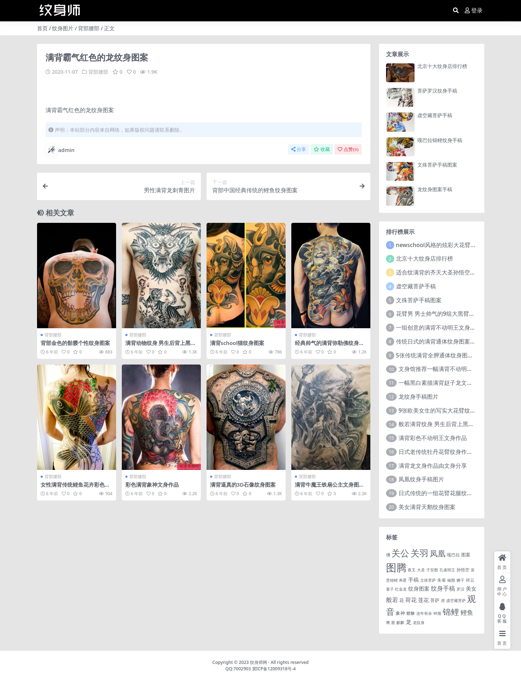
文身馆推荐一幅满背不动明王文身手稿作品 (452, 369)
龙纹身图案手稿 (434, 189)
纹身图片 (62, 28)
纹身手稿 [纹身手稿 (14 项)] (443, 588)
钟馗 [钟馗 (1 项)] (437, 613)
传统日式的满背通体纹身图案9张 (437, 341)
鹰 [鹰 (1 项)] (388, 622)
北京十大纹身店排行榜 (442, 66)
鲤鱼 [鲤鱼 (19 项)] (466, 612)
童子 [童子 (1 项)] (390, 589)
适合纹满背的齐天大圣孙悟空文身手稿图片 (450, 272)
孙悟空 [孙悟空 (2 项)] (463, 569)
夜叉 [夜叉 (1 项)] (412, 569)
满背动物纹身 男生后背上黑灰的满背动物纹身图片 (160, 345)
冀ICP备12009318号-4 (274, 669)
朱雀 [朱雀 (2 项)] (441, 580)
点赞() (348, 149)
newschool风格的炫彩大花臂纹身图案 (444, 245)
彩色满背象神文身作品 (152, 484)
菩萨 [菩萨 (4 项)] (434, 600)
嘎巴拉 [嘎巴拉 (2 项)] (453, 554)
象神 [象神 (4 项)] (400, 613)
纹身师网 (258, 662)
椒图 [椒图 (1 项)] (451, 580)
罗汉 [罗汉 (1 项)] (460, 589)
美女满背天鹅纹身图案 (426, 507)
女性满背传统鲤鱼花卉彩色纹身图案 (75, 487)
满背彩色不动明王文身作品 (432, 438)
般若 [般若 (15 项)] (392, 600)
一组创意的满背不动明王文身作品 (438, 327)
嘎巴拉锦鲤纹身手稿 (439, 140)
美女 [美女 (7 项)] (471, 588)
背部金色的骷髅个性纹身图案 (75, 342)
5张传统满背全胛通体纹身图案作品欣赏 (446, 355)
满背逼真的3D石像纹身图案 (243, 484)
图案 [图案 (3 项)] (465, 554)
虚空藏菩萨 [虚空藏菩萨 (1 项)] (456, 600)
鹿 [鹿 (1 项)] (393, 622)
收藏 (322, 149)
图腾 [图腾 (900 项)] (396, 567)
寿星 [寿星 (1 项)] (403, 580)
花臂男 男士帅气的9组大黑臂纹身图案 (444, 314)
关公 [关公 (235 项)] (400, 553)
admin (60, 149)
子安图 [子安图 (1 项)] (432, 569)
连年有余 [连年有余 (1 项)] (424, 613)
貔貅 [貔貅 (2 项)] (410, 613)
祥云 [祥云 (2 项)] (470, 580)
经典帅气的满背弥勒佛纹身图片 (329, 345)
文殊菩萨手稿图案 (437, 164)
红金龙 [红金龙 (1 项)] (401, 589)
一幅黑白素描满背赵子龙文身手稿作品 (446, 383)
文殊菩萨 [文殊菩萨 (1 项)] (428, 580)
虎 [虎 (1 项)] (443, 600)
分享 (298, 149)
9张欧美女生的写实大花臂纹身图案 (442, 410)
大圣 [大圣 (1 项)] (421, 569)
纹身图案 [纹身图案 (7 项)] (418, 588)
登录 (474, 10)
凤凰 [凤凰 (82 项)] (438, 553)
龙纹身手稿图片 (418, 396)
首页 (42, 28)
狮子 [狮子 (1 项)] (460, 580)
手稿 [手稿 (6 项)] (413, 579)
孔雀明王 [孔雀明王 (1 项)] (447, 569)
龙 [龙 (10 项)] (408, 622)
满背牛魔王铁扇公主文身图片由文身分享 (329, 487)
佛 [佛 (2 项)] (388, 554)
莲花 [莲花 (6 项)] (423, 599)
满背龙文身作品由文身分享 (432, 466)
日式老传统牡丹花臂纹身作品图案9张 (445, 452)
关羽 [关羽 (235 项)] (419, 553)
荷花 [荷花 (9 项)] (411, 600)
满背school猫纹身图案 (237, 342)
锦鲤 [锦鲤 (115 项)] (451, 611)
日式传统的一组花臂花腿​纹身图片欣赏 (446, 493)
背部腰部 (88, 28)
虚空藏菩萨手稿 (434, 115)
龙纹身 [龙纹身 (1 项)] (418, 622)
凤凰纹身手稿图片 (421, 479)
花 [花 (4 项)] (401, 600)
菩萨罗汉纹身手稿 (437, 90)
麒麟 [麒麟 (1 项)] (400, 622)
